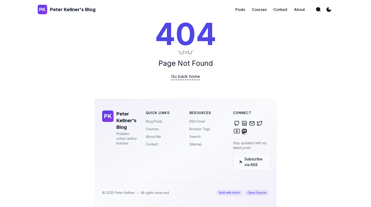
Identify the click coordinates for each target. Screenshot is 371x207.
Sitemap (195, 144)
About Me (153, 137)
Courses (152, 129)
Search (195, 137)
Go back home (185, 76)
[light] (329, 9)
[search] (318, 9)
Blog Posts (154, 121)
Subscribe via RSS (250, 162)
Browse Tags (199, 129)
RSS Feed (197, 121)
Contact (152, 144)
